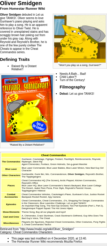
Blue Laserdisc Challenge (53, 203)
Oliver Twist (23, 28)
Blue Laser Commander (33, 168)
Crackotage (38, 159)
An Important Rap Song (33, 205)
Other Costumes (84, 222)
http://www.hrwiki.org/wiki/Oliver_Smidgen (47, 229)
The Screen (52, 180)
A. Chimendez (29, 215)
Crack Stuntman (45, 215)
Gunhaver (6, 21)
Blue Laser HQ (29, 185)
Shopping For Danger (79, 200)
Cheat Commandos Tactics (37, 224)
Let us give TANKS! (81, 93)
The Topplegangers (31, 176)
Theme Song (28, 212)
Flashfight (69, 159)
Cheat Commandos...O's (55, 200)
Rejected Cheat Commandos (59, 222)
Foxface (45, 164)
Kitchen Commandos (85, 180)
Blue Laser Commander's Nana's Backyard (59, 185)
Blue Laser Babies (56, 168)
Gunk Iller (39, 174)
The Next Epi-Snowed (57, 205)
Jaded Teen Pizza (43, 188)
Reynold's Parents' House (78, 188)
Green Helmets (57, 164)
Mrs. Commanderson (55, 174)
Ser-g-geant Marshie (76, 164)
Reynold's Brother (28, 42)
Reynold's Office (30, 183)
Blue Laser (11, 169)
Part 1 (92, 205)
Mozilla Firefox (73, 241)
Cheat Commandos (53, 155)
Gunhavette (27, 174)
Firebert (59, 159)
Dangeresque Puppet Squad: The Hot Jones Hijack (47, 208)
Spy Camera (54, 197)
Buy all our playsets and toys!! (51, 212)
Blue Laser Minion (75, 168)
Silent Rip (38, 161)
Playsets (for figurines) (33, 222)
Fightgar (50, 159)
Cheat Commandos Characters (33, 232)
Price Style (58, 188)
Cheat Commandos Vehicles (36, 194)
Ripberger (26, 161)
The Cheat (44, 218)
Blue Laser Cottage (91, 185)
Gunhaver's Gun (80, 194)
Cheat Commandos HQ (33, 180)
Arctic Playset (67, 180)
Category (6, 232)
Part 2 (99, 205)
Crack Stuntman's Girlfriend (68, 215)
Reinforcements (83, 159)
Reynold (5, 42)
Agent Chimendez (31, 164)
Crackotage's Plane (61, 194)
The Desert (27, 188)
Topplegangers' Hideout (33, 190)
